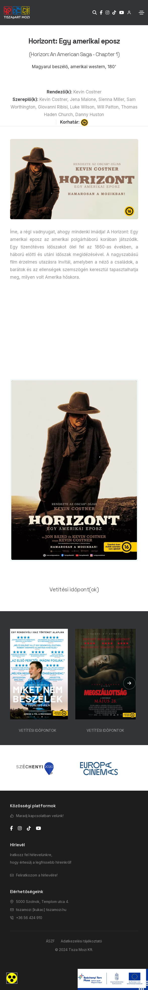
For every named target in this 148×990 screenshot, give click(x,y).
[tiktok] (29, 828)
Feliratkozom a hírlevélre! (37, 875)
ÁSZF (50, 941)
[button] (19, 683)
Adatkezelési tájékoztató (81, 941)
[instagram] (20, 828)
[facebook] (11, 828)
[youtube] (38, 828)
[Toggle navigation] (141, 12)
